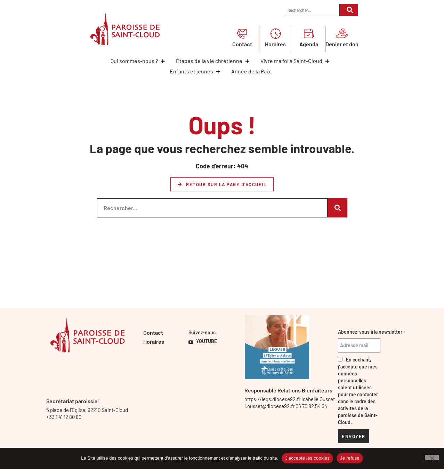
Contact (242, 44)
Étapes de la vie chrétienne (213, 60)
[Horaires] (275, 33)
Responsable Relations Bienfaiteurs (288, 390)
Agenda (308, 44)
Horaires (275, 44)
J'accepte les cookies (307, 458)
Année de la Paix (251, 71)
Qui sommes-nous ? (138, 60)
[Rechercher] (349, 10)
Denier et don (341, 44)
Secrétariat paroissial (72, 401)
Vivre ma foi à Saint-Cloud (295, 60)
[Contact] (242, 33)
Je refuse (350, 458)
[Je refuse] (432, 457)
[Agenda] (309, 33)
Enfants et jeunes (195, 71)
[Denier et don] (342, 33)
